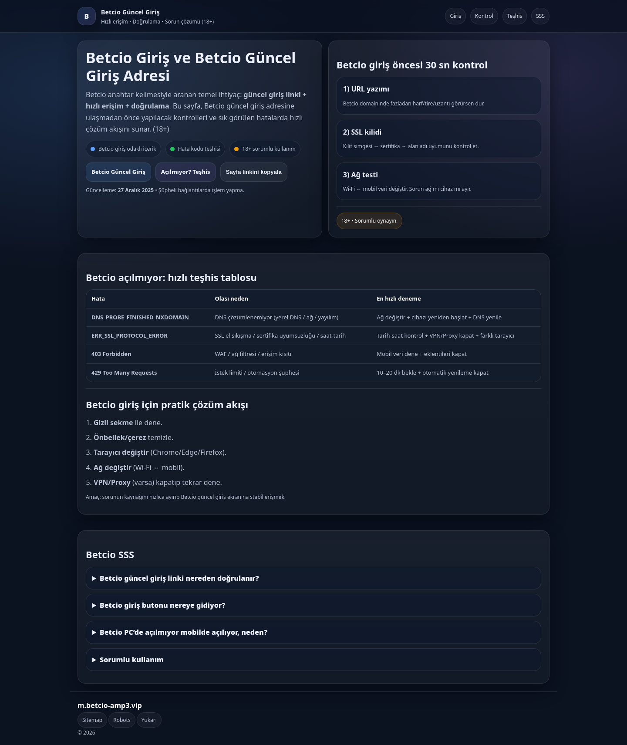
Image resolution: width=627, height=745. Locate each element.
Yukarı (149, 720)
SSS (540, 16)
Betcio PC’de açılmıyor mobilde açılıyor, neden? (183, 632)
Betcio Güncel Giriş (118, 172)
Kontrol (484, 16)
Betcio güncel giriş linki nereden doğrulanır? (179, 578)
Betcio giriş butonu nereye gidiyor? (163, 605)
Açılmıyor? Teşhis (185, 172)
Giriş (455, 16)
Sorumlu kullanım (132, 659)
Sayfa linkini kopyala (254, 172)
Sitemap (92, 720)
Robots (121, 720)
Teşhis (514, 16)
